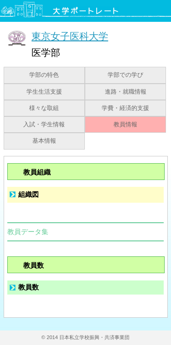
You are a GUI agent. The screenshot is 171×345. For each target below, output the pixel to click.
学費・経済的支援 (125, 108)
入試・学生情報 (44, 124)
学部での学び (125, 75)
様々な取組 (44, 108)
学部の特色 (44, 75)
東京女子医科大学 (69, 36)
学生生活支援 (44, 92)
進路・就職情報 (125, 92)
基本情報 (44, 141)
